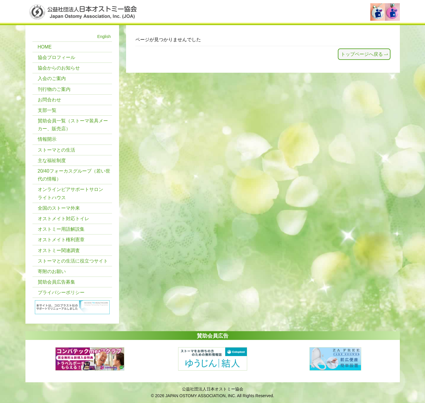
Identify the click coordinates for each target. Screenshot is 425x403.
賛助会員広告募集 (56, 281)
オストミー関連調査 (59, 250)
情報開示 (47, 139)
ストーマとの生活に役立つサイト (73, 260)
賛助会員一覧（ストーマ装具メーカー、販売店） (73, 124)
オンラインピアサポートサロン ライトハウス (70, 193)
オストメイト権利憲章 (61, 239)
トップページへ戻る (362, 54)
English (104, 36)
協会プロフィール (56, 57)
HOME (45, 46)
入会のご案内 (52, 78)
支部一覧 (47, 110)
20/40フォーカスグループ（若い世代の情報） (74, 175)
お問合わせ (49, 99)
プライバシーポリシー (61, 292)
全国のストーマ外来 (59, 208)
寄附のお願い (52, 271)
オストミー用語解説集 (61, 229)
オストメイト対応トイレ (63, 218)
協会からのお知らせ (59, 67)
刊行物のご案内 (54, 89)
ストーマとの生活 (56, 149)
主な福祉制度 (52, 160)
